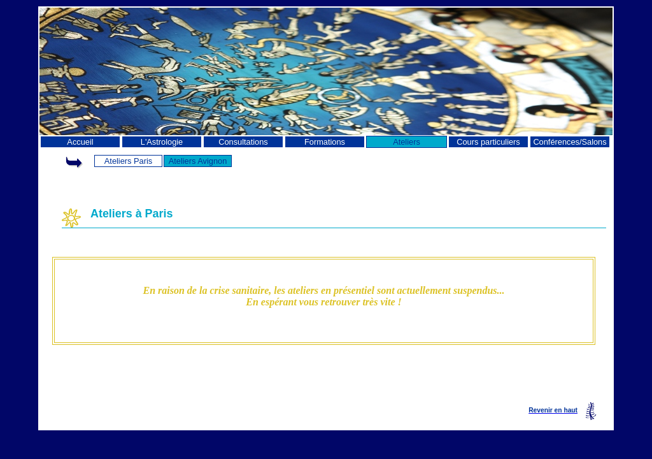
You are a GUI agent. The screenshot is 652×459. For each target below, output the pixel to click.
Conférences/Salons (569, 142)
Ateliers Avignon (198, 161)
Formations (324, 142)
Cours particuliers (488, 142)
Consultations (243, 142)
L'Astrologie (162, 142)
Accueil (80, 142)
